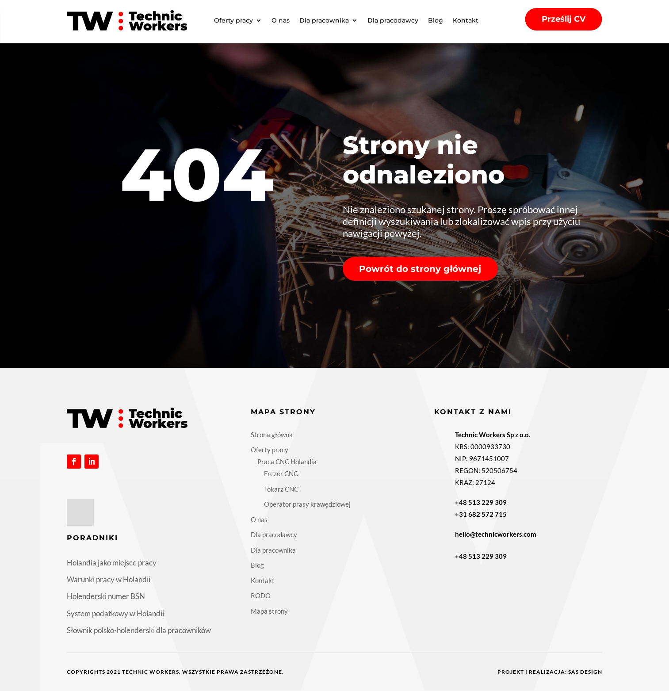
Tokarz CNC (281, 489)
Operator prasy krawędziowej (307, 504)
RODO (261, 595)
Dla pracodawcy (392, 20)
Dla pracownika (324, 20)
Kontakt (465, 20)
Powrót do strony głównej (420, 268)
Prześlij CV (563, 19)
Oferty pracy (233, 20)
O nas (280, 20)
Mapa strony (269, 611)
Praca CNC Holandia (287, 462)
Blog (435, 20)
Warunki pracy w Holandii (108, 579)
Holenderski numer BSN (106, 596)
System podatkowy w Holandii (115, 613)
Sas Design (585, 671)
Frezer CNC (281, 473)
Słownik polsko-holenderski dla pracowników (139, 630)
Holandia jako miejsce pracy (112, 562)
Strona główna (272, 435)
